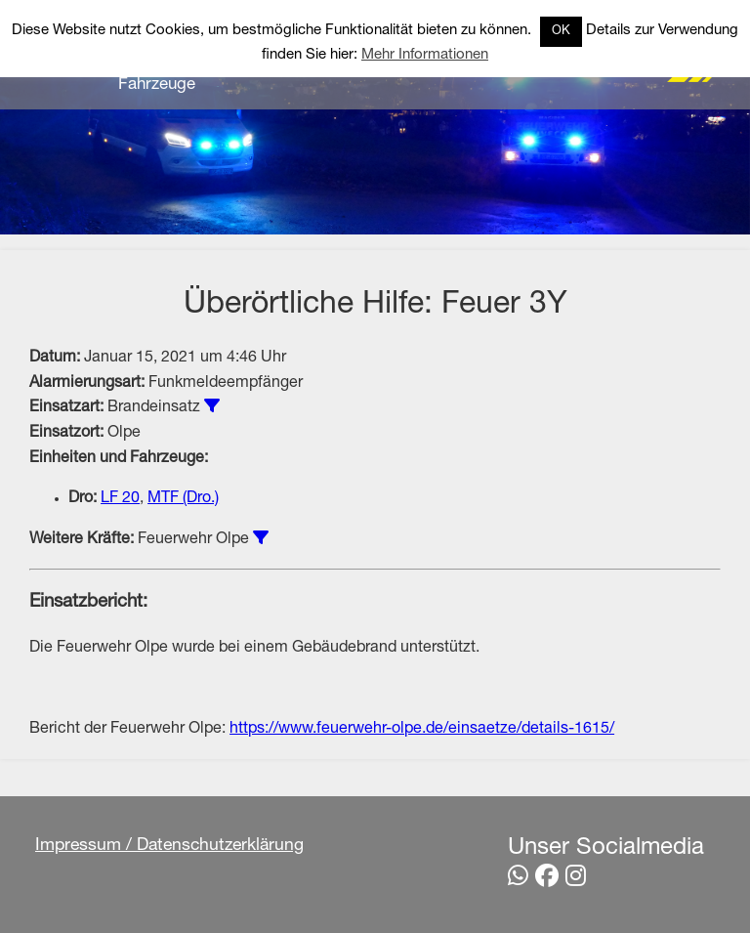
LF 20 (120, 499)
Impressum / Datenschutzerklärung (169, 846)
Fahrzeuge (156, 85)
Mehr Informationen (424, 55)
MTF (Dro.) (183, 499)
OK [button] (561, 31)
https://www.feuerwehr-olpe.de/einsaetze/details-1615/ (421, 730)
